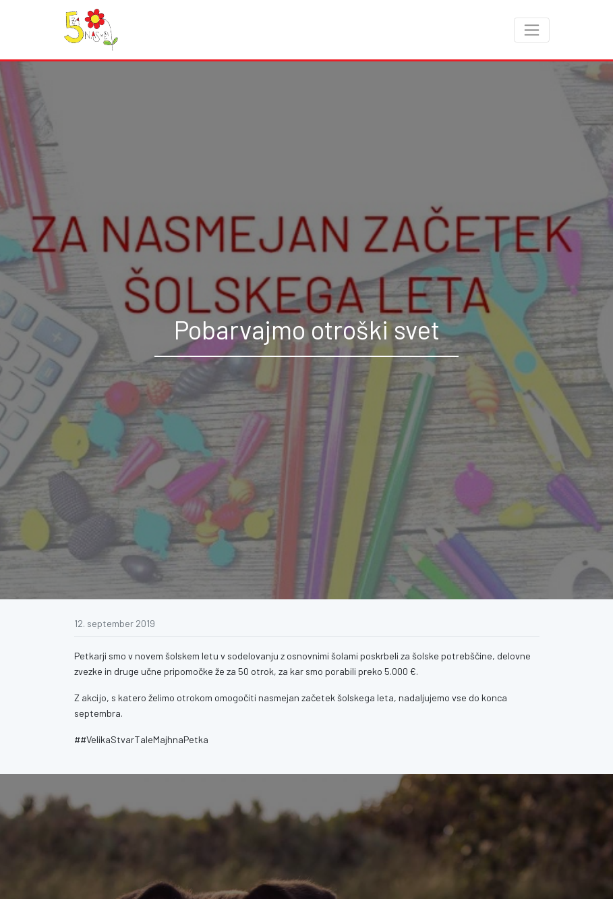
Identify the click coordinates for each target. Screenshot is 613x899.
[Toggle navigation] (532, 30)
